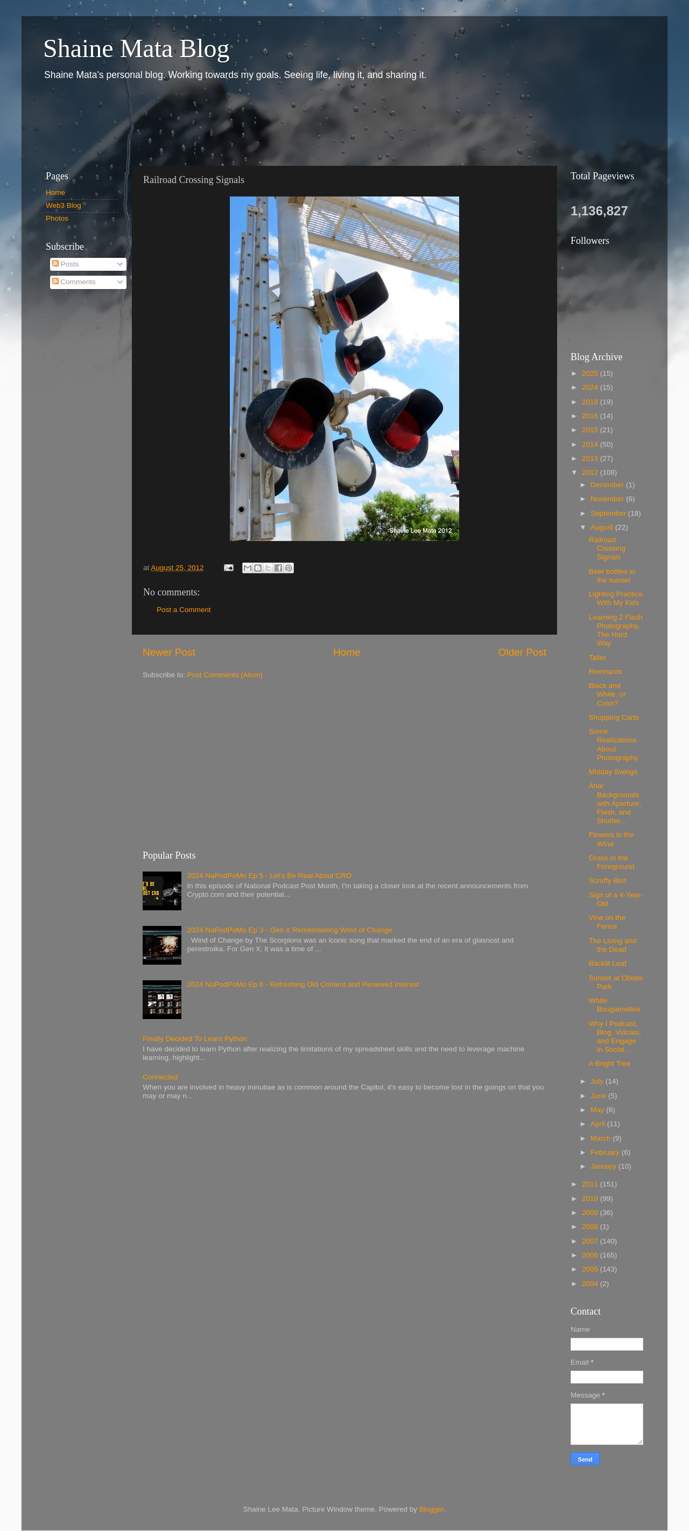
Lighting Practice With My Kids (616, 598)
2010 (591, 1199)
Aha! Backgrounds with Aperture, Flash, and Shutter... (615, 803)
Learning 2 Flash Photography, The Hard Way (616, 630)
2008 (591, 1227)
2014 (591, 444)
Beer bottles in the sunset (612, 575)
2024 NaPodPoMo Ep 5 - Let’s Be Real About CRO (269, 876)
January (604, 1166)
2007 (591, 1241)
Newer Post (169, 652)
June (599, 1096)
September (609, 513)
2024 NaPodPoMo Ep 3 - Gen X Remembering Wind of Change (289, 930)
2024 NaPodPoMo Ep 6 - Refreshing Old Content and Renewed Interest (303, 984)
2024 (591, 387)
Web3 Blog (63, 205)
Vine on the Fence (607, 922)
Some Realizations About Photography (613, 744)
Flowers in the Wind (611, 839)
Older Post (522, 652)
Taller (597, 658)
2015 (591, 430)
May (598, 1110)
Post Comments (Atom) (225, 675)
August (602, 527)
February (606, 1152)
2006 (591, 1255)
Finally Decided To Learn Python (195, 1039)
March (601, 1138)
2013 (591, 458)
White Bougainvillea (614, 1004)
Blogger (431, 1509)
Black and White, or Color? (607, 694)
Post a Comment (184, 610)
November (608, 499)
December (608, 485)
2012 (591, 472)
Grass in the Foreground (612, 862)
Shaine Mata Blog (136, 48)
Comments (74, 282)
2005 (591, 1269)
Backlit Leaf (608, 963)
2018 (591, 402)
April (598, 1124)
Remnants (605, 672)
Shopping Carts (614, 717)
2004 (591, 1284)
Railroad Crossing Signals (607, 548)
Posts (65, 264)
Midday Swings (613, 772)
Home (346, 652)
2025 (591, 373)
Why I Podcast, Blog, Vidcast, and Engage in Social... (615, 1037)
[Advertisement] (231, 123)
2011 (591, 1184)
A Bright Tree (610, 1063)
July (598, 1081)
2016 (591, 416)
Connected (160, 1077)
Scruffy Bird (608, 880)
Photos (57, 218)
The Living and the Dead (613, 945)
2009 (591, 1213)
